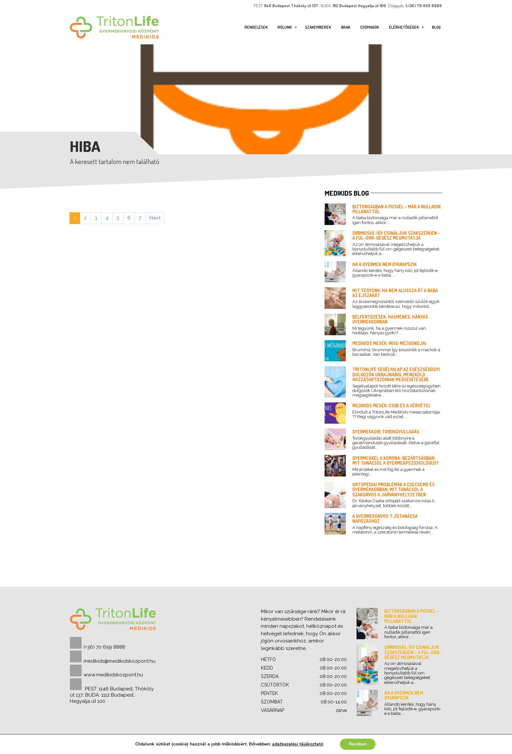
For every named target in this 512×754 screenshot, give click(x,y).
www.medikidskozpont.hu (113, 675)
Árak (345, 27)
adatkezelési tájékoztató (296, 744)
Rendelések (256, 27)
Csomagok (369, 27)
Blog (436, 27)
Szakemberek (318, 27)
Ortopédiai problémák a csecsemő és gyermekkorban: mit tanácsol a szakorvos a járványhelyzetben (393, 489)
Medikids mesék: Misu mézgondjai (389, 343)
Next (155, 218)
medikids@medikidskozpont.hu (119, 661)
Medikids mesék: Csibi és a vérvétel (391, 405)
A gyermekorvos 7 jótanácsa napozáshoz (385, 518)
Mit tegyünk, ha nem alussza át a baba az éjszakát (395, 293)
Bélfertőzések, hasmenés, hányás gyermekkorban (390, 319)
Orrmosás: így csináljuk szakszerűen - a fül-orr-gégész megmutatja (396, 235)
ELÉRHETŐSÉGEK (404, 27)
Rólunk (285, 27)
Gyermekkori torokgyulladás (385, 431)
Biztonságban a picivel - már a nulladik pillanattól (396, 209)
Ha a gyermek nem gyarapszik (384, 264)
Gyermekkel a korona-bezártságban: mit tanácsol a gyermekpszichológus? (395, 460)
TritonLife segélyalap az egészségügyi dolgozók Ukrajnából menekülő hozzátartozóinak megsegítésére (396, 374)
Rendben (358, 744)
